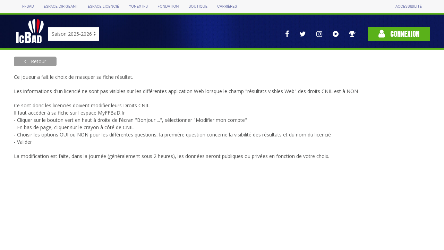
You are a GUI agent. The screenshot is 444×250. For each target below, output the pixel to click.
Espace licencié (103, 6)
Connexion (398, 33)
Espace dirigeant (61, 6)
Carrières (227, 6)
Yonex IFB (138, 6)
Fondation (168, 6)
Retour (37, 61)
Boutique (197, 6)
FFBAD (28, 6)
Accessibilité (408, 6)
